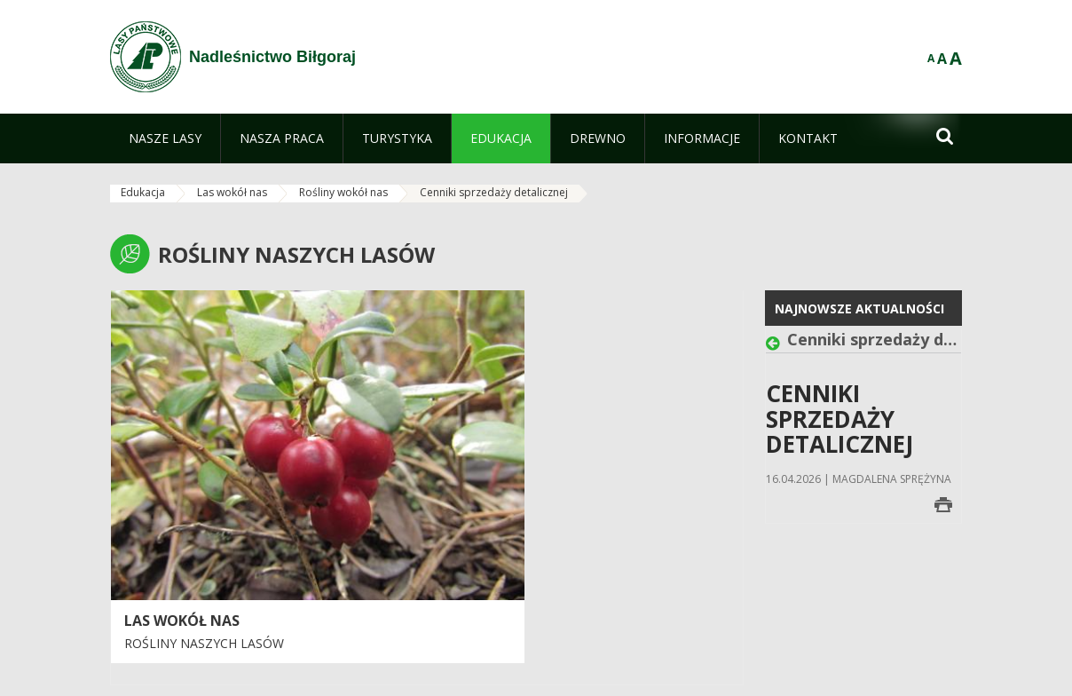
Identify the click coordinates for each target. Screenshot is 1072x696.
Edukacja (143, 192)
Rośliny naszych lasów (204, 643)
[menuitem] (165, 138)
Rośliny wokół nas (343, 192)
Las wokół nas (232, 192)
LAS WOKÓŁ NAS (182, 620)
